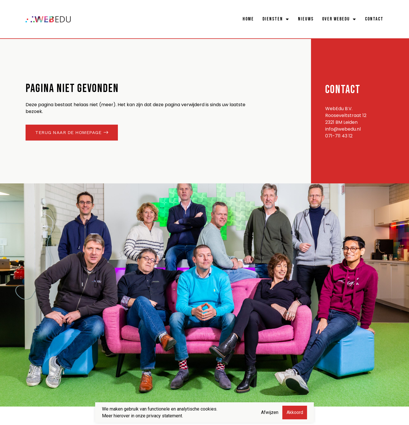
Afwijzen (269, 412)
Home (248, 19)
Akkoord (295, 412)
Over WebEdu (339, 19)
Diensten (275, 19)
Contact (374, 19)
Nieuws (306, 19)
